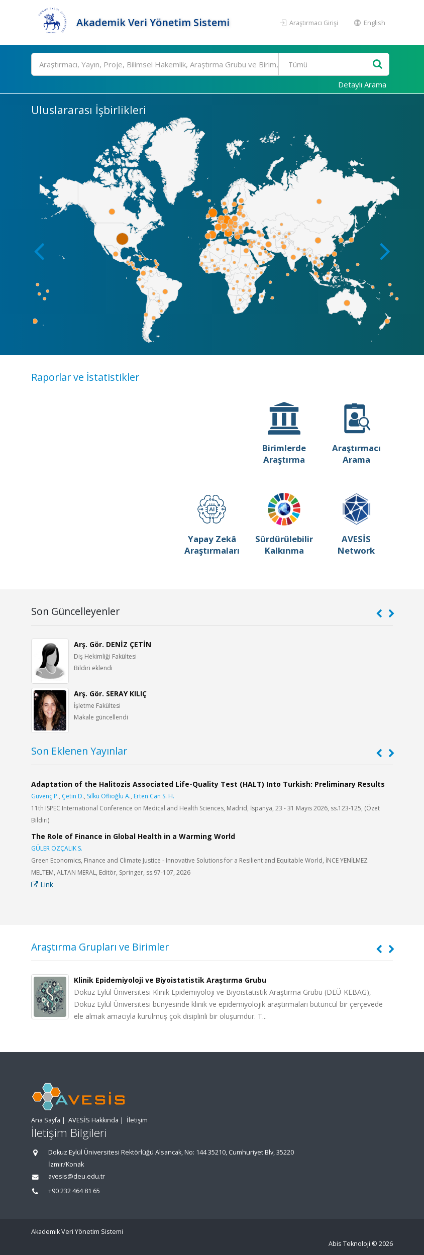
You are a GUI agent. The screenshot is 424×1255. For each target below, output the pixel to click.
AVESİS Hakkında (93, 1120)
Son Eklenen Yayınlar (79, 751)
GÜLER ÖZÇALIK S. (56, 848)
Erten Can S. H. (154, 796)
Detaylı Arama (362, 84)
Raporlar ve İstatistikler (85, 377)
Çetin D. (73, 796)
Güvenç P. (45, 796)
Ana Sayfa (45, 1120)
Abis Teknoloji (349, 1243)
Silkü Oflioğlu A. (109, 796)
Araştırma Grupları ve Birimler (100, 947)
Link (42, 884)
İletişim (137, 1120)
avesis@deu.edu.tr (76, 1176)
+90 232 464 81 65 (74, 1191)
